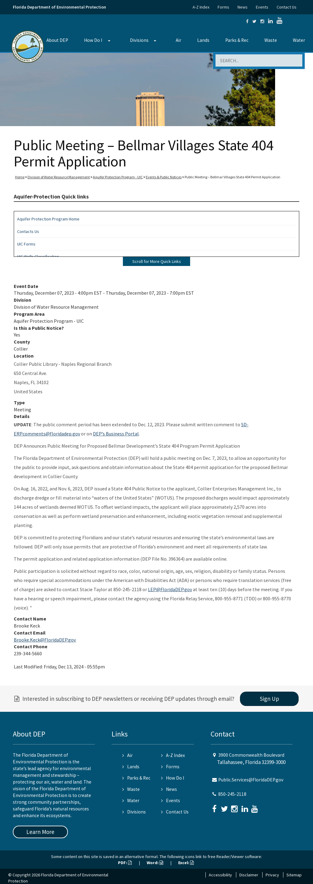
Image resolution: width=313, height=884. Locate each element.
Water (299, 40)
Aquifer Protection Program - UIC (118, 177)
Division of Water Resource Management (59, 177)
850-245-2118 (232, 794)
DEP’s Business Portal (116, 434)
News (243, 7)
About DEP (57, 40)
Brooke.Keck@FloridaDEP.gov (45, 640)
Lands (203, 40)
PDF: (125, 862)
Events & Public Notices (164, 177)
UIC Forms (26, 244)
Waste (270, 40)
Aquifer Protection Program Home (48, 219)
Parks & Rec (237, 40)
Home (19, 177)
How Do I (93, 40)
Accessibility (220, 875)
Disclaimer (248, 875)
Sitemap (294, 875)
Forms (223, 7)
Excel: (186, 862)
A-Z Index (201, 7)
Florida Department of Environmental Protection (59, 7)
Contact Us (286, 7)
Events (262, 7)
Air (178, 40)
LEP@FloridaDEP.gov (170, 589)
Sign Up (269, 698)
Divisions (139, 40)
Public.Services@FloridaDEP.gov (250, 780)
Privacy (272, 875)
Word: (155, 862)
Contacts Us (28, 231)
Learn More (40, 831)
